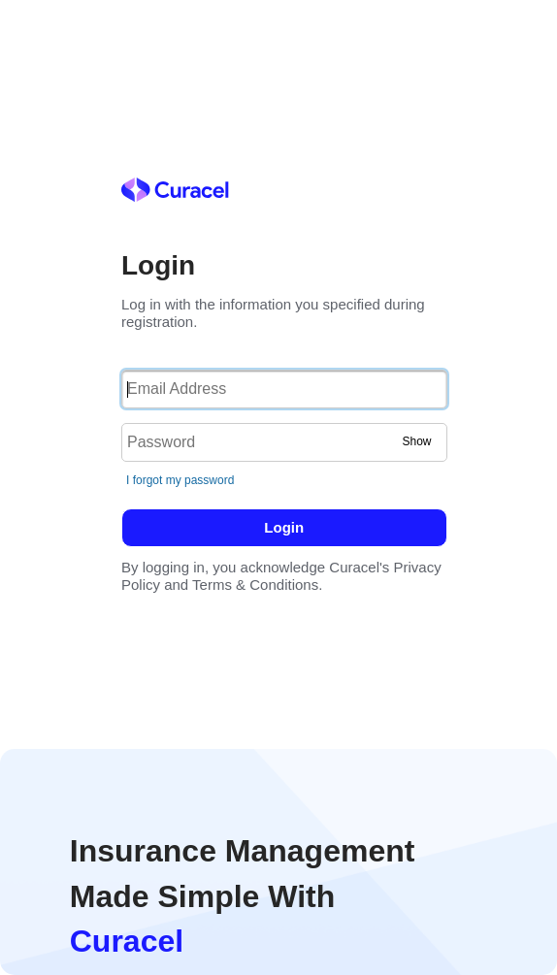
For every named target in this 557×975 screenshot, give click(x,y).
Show (416, 441)
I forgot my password (180, 480)
